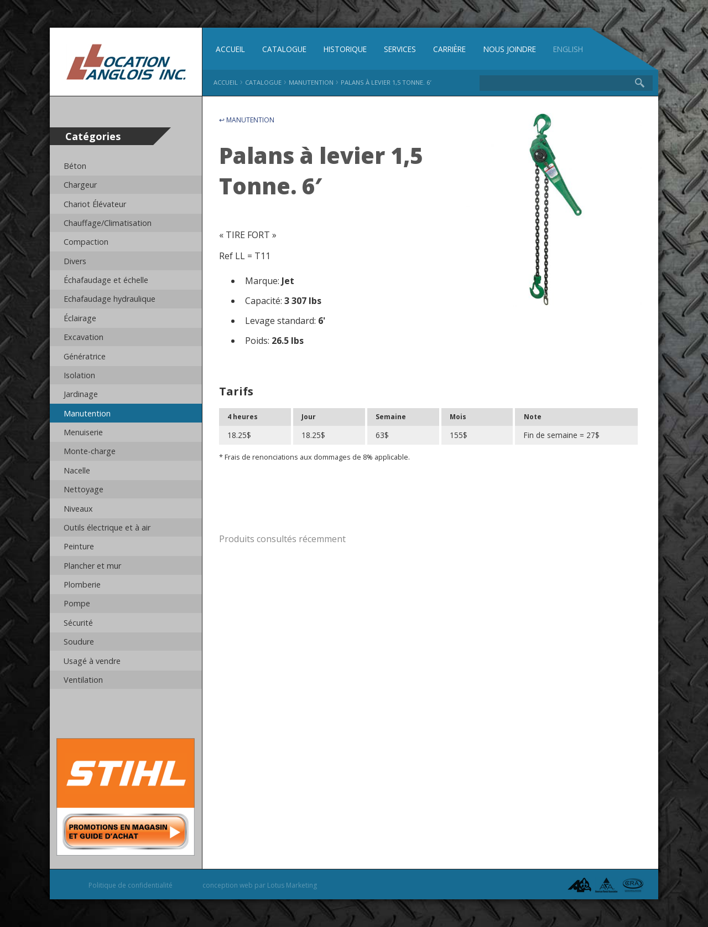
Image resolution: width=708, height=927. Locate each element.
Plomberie (82, 584)
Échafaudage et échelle (106, 280)
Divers (75, 261)
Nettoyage (83, 489)
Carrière (449, 49)
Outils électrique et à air (107, 527)
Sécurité (78, 622)
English (568, 49)
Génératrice (85, 356)
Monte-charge (90, 451)
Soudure (79, 641)
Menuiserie (83, 432)
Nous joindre (509, 49)
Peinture (79, 546)
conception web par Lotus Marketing (259, 885)
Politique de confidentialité (130, 885)
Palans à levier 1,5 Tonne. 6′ (386, 82)
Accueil (230, 49)
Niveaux (78, 508)
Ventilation (83, 679)
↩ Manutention (246, 120)
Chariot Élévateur (95, 204)
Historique (345, 49)
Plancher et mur (92, 565)
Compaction (86, 241)
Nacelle (77, 470)
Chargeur (80, 184)
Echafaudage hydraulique (109, 298)
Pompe (77, 603)
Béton (75, 166)
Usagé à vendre (92, 661)
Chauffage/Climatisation (108, 223)
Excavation (83, 337)
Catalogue (284, 49)
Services (400, 49)
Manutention (87, 413)
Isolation (79, 375)
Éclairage (80, 318)
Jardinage (81, 394)
